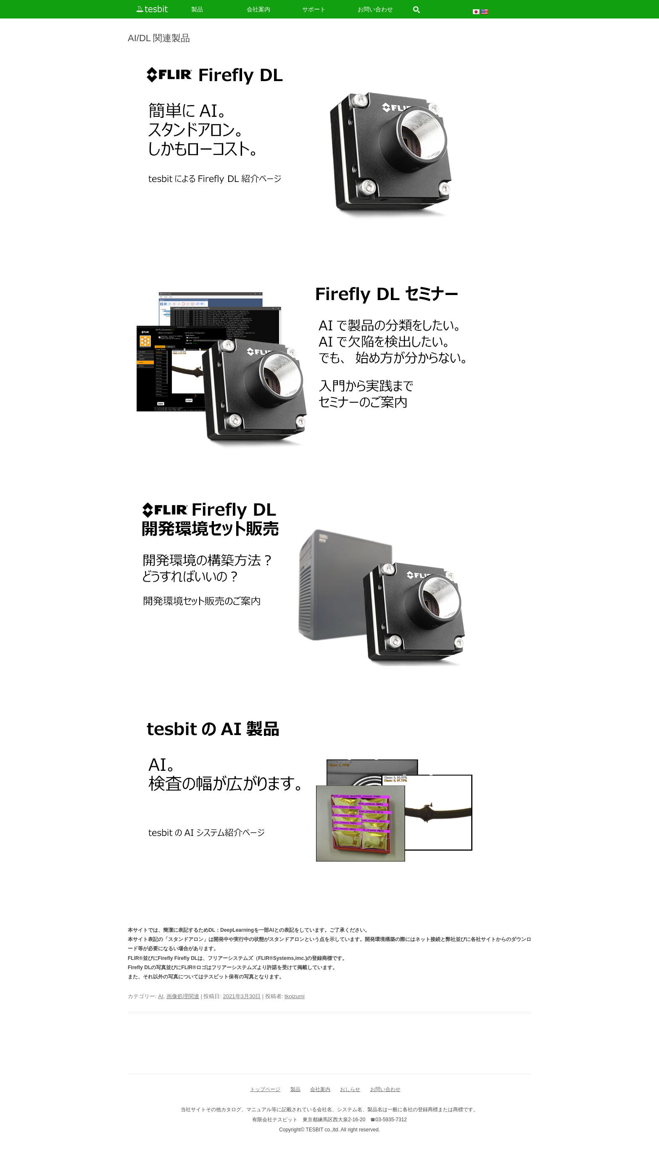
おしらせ (350, 1089)
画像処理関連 (182, 996)
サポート (314, 9)
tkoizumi (295, 996)
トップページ (265, 1089)
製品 (197, 9)
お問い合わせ (375, 9)
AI (160, 996)
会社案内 (258, 9)
